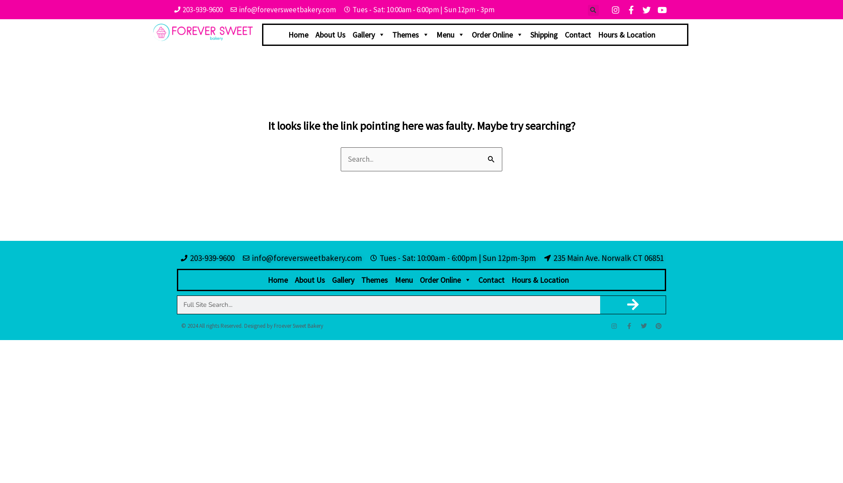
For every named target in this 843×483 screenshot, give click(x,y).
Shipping (544, 35)
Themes (410, 35)
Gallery (368, 35)
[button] (593, 10)
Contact (578, 35)
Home (298, 35)
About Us (330, 35)
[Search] (633, 305)
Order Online (497, 35)
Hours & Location (626, 35)
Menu (450, 35)
